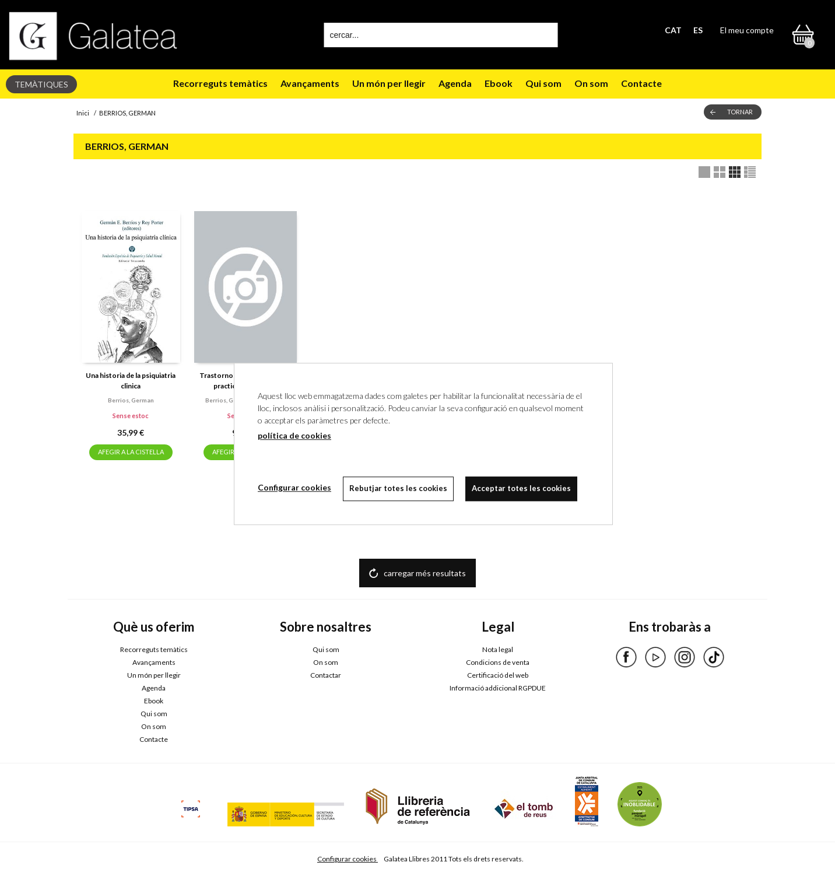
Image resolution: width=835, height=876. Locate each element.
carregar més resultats (425, 573)
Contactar (325, 675)
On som (591, 83)
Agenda (455, 83)
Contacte (641, 83)
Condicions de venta (497, 662)
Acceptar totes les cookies (521, 488)
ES (698, 30)
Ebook (499, 83)
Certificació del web (497, 675)
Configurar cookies (347, 858)
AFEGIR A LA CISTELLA (131, 451)
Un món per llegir (389, 83)
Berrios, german (131, 400)
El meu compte (747, 30)
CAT (673, 30)
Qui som (543, 83)
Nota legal (497, 649)
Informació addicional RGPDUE (498, 688)
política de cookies (294, 435)
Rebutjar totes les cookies (398, 488)
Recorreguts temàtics (220, 83)
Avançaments (309, 83)
